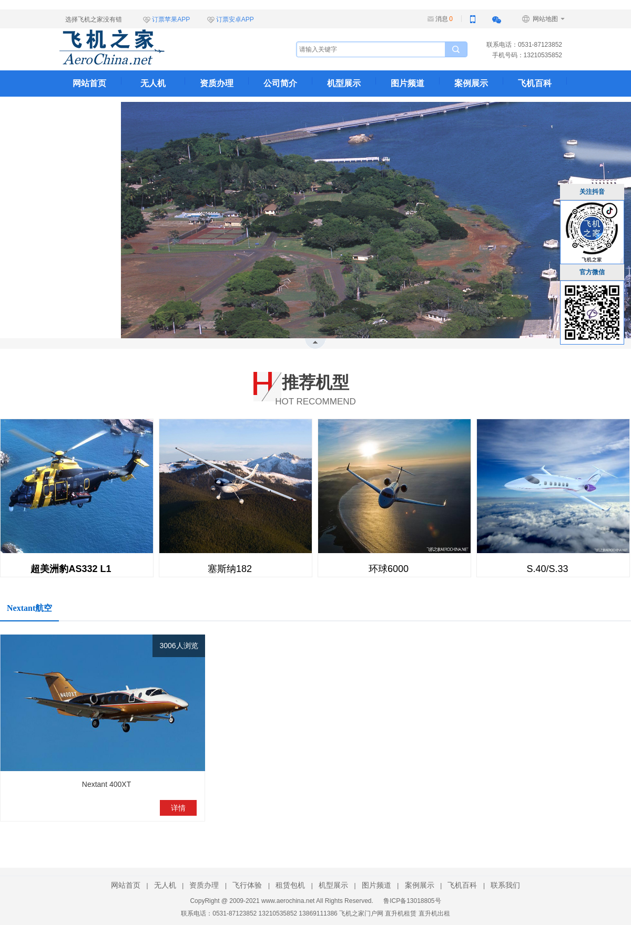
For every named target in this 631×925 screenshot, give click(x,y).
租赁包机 (290, 885)
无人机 (153, 83)
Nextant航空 (29, 608)
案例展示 (471, 83)
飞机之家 (164, 47)
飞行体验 (247, 885)
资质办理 (216, 83)
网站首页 (89, 83)
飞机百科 (535, 83)
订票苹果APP (171, 19)
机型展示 (344, 83)
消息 (444, 19)
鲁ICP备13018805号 (412, 901)
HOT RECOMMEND (315, 388)
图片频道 (407, 83)
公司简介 (280, 83)
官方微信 (592, 272)
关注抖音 (592, 191)
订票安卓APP (235, 19)
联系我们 (89, 109)
